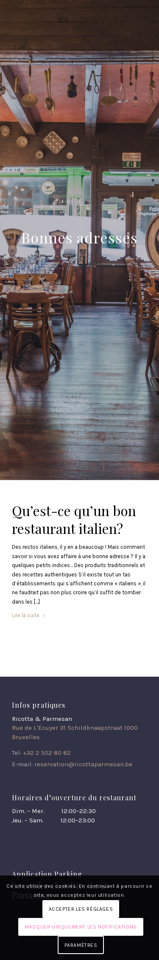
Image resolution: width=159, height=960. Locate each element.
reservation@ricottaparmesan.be (83, 764)
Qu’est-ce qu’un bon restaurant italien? (74, 519)
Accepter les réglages (81, 909)
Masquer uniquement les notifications (81, 927)
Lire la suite (29, 615)
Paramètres (81, 945)
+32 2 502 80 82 (47, 753)
